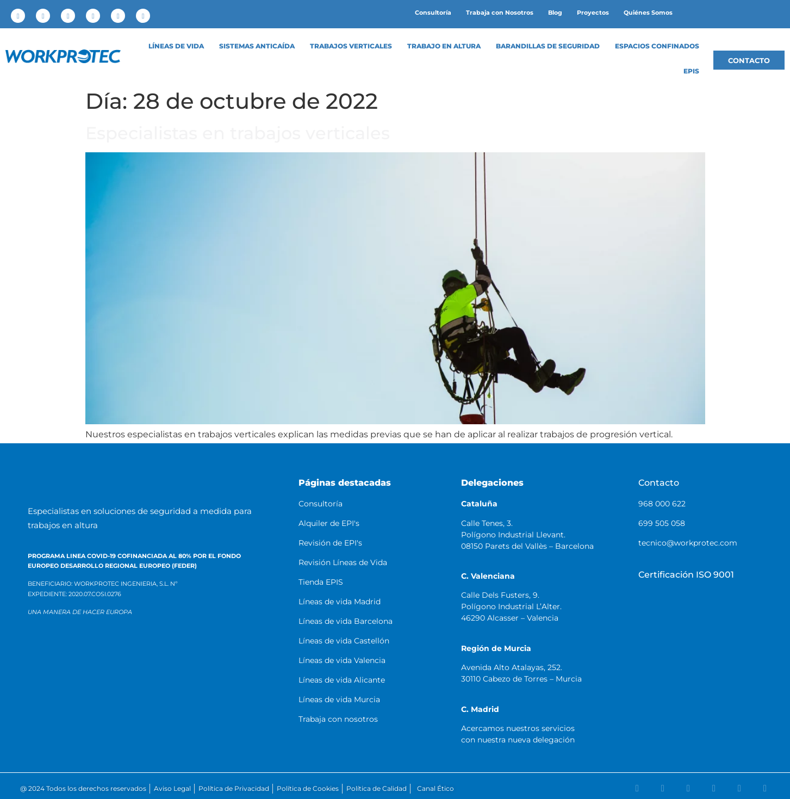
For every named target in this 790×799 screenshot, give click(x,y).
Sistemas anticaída (257, 46)
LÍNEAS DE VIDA (176, 46)
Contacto (658, 483)
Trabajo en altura (444, 46)
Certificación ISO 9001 (686, 574)
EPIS (691, 71)
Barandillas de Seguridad (548, 46)
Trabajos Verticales (351, 46)
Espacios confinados (657, 46)
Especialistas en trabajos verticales (237, 133)
